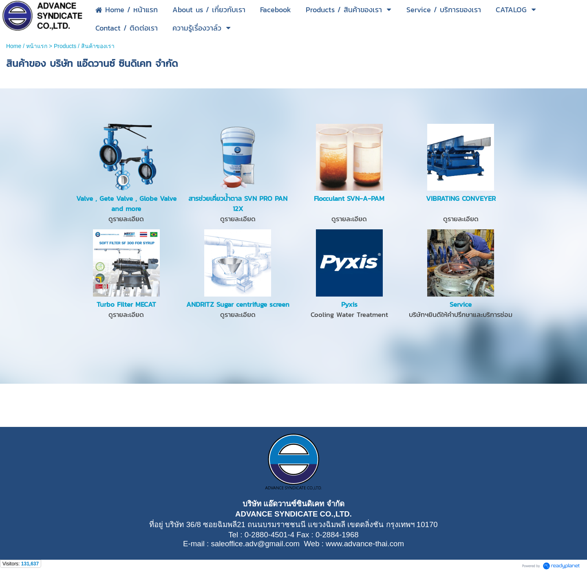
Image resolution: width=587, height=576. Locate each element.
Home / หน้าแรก (26, 46)
